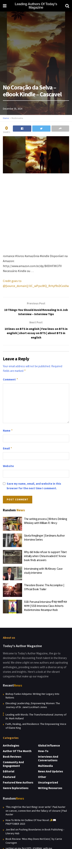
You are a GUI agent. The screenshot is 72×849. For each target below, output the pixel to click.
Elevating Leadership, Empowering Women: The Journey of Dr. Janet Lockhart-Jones (33, 705)
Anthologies (11, 745)
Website (8, 466)
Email (7, 448)
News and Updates (50, 771)
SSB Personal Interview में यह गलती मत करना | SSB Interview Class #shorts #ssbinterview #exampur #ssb (45, 606)
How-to (43, 751)
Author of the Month (17, 751)
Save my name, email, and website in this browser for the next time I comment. (34, 486)
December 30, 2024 (12, 108)
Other (42, 777)
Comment (10, 379)
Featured (9, 777)
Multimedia (17, 118)
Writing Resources (50, 788)
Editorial (8, 771)
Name (8, 431)
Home (6, 118)
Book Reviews (12, 756)
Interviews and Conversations (48, 758)
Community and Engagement (13, 764)
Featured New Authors (18, 782)
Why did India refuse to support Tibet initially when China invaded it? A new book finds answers (45, 556)
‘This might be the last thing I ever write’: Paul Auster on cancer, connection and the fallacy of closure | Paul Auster (36, 810)
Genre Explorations (15, 788)
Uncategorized (48, 782)
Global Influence (49, 745)
